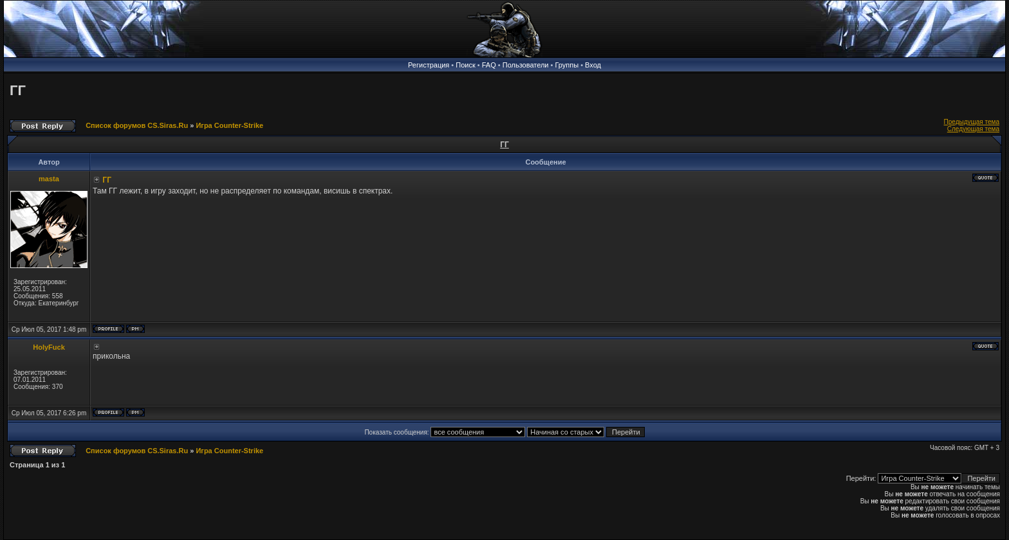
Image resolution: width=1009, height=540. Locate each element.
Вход (593, 65)
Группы (567, 65)
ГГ (18, 90)
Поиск (465, 65)
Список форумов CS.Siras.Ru (137, 125)
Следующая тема (973, 128)
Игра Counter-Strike (229, 125)
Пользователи (526, 65)
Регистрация (428, 65)
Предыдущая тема (971, 121)
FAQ (489, 65)
